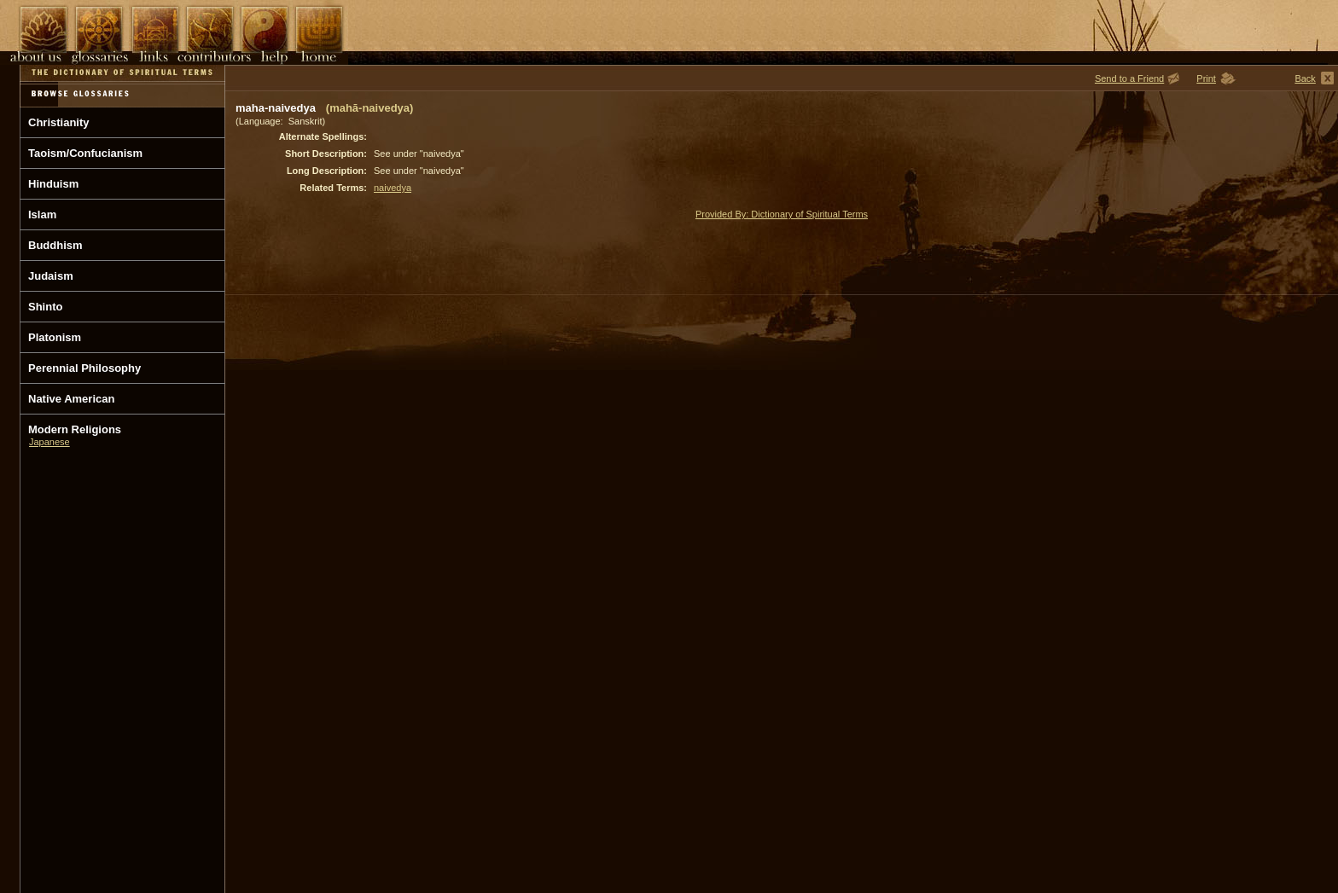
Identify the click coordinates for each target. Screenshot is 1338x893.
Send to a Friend (1129, 78)
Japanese (49, 442)
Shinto (45, 306)
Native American (71, 398)
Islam (42, 214)
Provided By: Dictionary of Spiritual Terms (781, 214)
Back (1304, 78)
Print (1206, 78)
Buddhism (55, 245)
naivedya (392, 188)
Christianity (59, 122)
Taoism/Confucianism (85, 153)
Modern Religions (74, 429)
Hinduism (53, 183)
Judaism (50, 276)
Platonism (54, 337)
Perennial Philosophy (84, 368)
